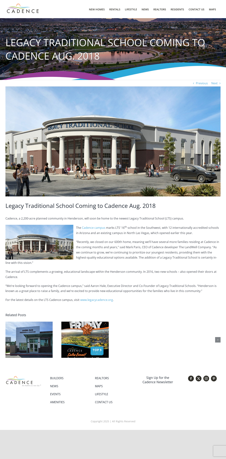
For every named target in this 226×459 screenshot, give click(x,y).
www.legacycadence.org (96, 300)
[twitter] (198, 378)
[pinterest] (214, 378)
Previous (202, 83)
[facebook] (191, 378)
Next (214, 83)
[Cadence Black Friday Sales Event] (85, 324)
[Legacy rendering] (113, 141)
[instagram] (206, 378)
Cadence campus (93, 228)
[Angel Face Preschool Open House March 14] (29, 324)
